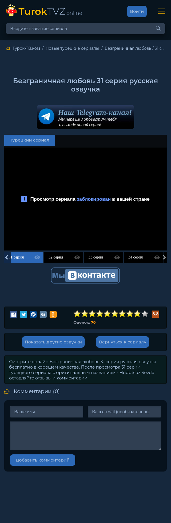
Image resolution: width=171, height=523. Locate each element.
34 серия (135, 257)
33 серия (95, 257)
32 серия (55, 257)
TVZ (50, 11)
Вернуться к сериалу (122, 342)
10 (145, 314)
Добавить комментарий (43, 460)
